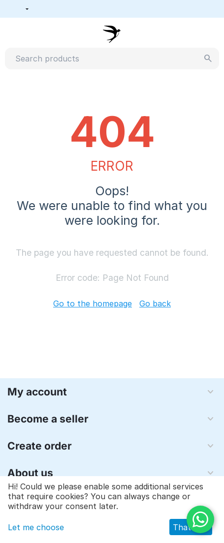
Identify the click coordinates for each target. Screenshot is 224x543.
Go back (155, 303)
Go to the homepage (92, 303)
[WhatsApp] (200, 519)
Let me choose (36, 527)
